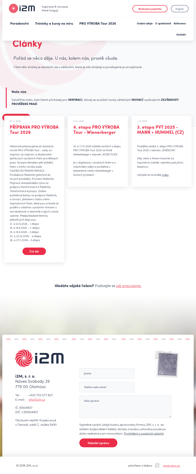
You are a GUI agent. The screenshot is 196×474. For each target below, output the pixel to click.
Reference (180, 23)
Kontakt (181, 34)
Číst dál (34, 251)
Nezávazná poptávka (149, 8)
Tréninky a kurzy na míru (54, 23)
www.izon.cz (171, 465)
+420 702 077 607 (41, 395)
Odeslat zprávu (98, 443)
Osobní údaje (145, 23)
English (180, 8)
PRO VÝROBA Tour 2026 (97, 23)
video (165, 175)
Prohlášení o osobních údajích (144, 433)
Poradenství (19, 23)
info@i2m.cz (37, 399)
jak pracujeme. (128, 285)
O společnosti (163, 23)
